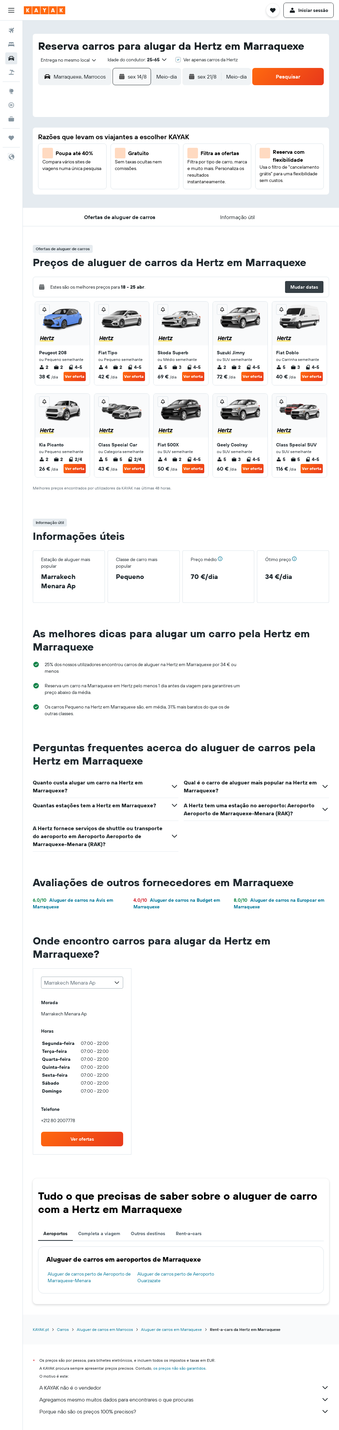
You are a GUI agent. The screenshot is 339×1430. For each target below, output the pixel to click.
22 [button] (143, 186)
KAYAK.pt (41, 1329)
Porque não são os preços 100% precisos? (184, 1411)
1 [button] (143, 138)
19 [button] (95, 186)
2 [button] (158, 138)
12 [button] (95, 170)
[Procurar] (11, 44)
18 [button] (79, 186)
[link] (82, 1139)
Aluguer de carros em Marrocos (105, 1329)
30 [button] (158, 202)
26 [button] (95, 202)
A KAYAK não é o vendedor (184, 1388)
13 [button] (111, 170)
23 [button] (159, 186)
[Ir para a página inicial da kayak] (44, 10)
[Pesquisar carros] (11, 58)
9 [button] (158, 154)
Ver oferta (74, 376)
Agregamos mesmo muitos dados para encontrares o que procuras (184, 1399)
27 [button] (111, 202)
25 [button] (79, 202)
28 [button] (127, 202)
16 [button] (158, 170)
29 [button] (143, 202)
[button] (11, 10)
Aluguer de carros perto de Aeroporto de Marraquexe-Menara (89, 1277)
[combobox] (66, 60)
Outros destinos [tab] (148, 1233)
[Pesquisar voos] (11, 30)
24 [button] (63, 202)
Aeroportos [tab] (55, 1233)
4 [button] (79, 154)
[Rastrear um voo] (11, 105)
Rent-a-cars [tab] (189, 1233)
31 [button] (63, 217)
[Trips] (11, 137)
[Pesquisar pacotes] (11, 72)
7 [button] (126, 154)
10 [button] (63, 170)
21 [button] (126, 186)
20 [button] (111, 186)
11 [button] (79, 170)
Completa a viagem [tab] (99, 1233)
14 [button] (126, 170)
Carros (63, 1329)
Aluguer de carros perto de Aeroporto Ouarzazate (175, 1277)
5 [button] (95, 154)
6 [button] (111, 154)
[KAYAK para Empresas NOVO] (11, 119)
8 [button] (142, 154)
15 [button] (142, 170)
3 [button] (63, 154)
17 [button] (63, 186)
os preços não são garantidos (179, 1368)
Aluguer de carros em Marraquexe (171, 1329)
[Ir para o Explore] (11, 91)
